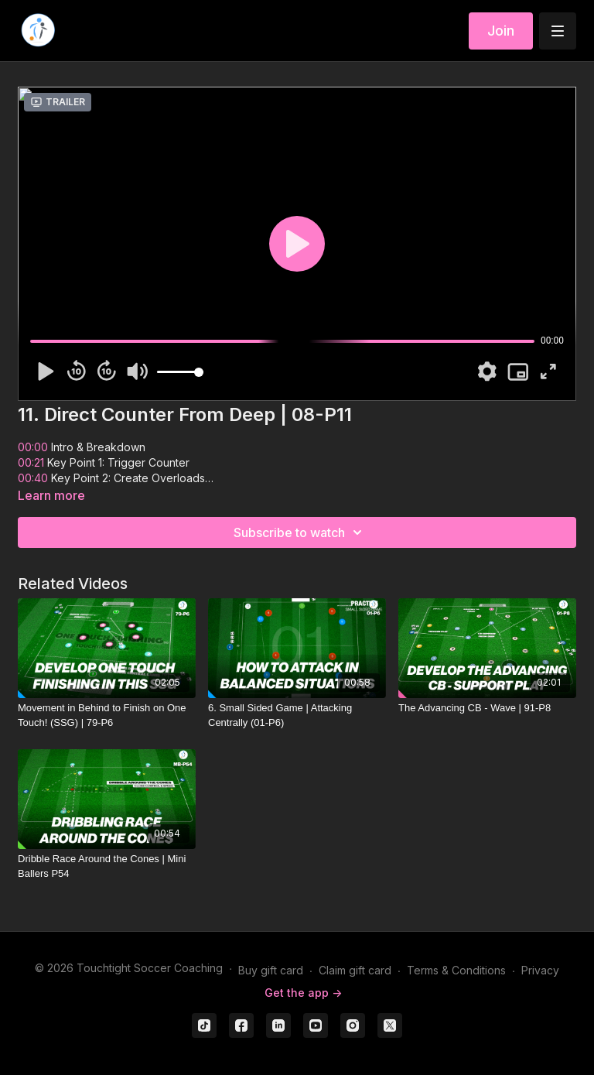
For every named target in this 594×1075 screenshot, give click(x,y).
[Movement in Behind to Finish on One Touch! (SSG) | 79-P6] (107, 715)
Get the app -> (303, 992)
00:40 (33, 477)
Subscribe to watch (300, 532)
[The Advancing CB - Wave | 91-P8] (487, 708)
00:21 (31, 462)
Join (500, 30)
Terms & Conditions (456, 970)
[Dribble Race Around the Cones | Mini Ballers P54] (107, 866)
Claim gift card (355, 970)
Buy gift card (270, 970)
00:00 (33, 447)
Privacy (540, 970)
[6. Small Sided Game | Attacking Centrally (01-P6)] (297, 715)
